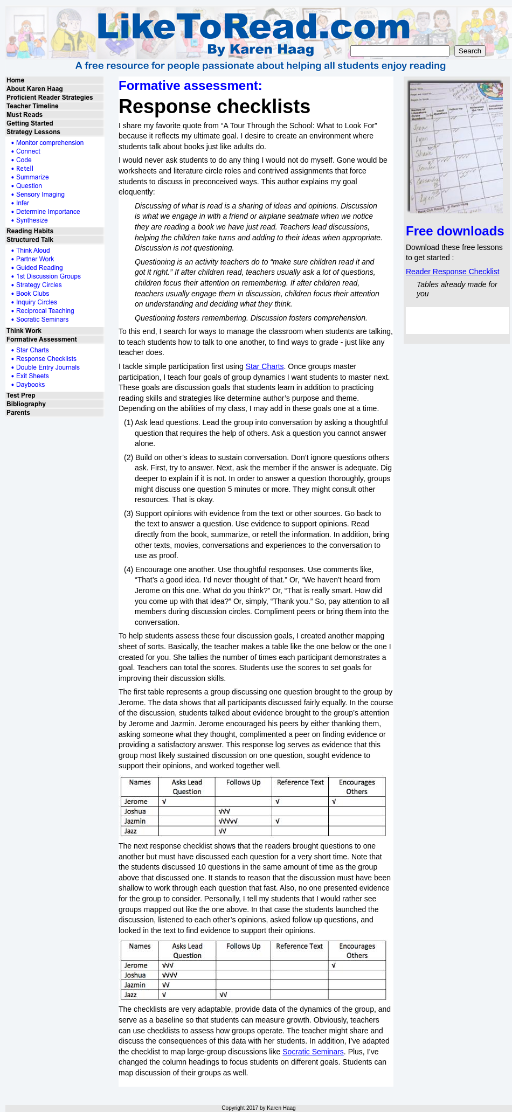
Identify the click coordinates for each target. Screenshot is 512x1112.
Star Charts (265, 366)
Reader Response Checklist (453, 271)
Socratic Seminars (313, 1051)
